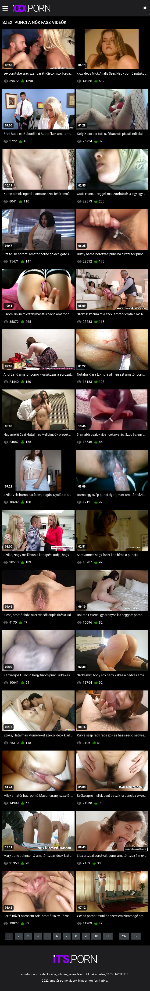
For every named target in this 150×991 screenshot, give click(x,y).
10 (96, 936)
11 (108, 936)
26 (124, 936)
